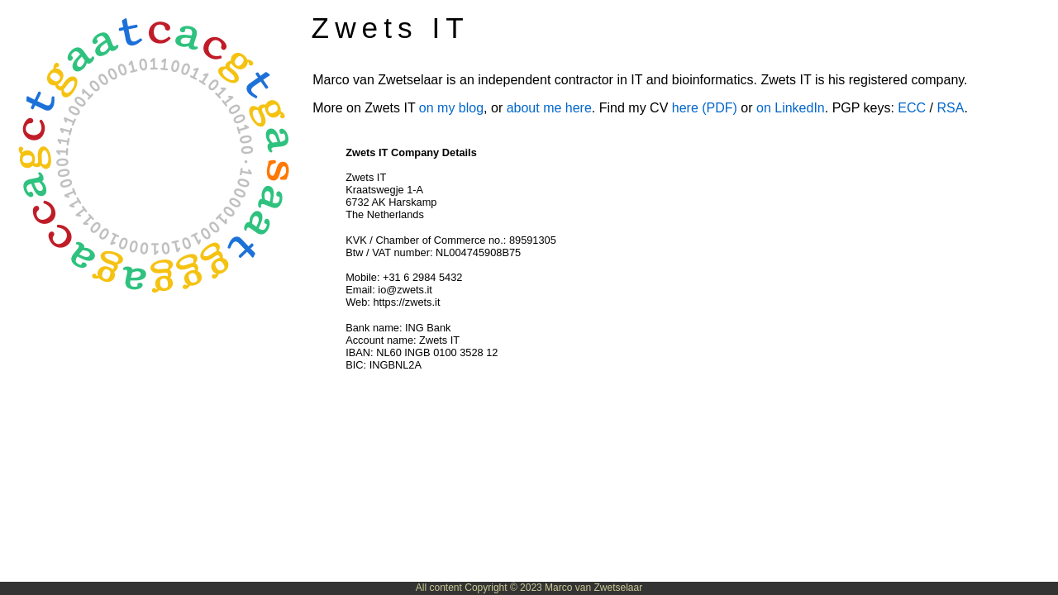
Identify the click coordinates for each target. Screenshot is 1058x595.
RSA (950, 108)
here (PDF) (704, 108)
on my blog (451, 108)
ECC (912, 108)
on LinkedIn (790, 108)
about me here (549, 108)
